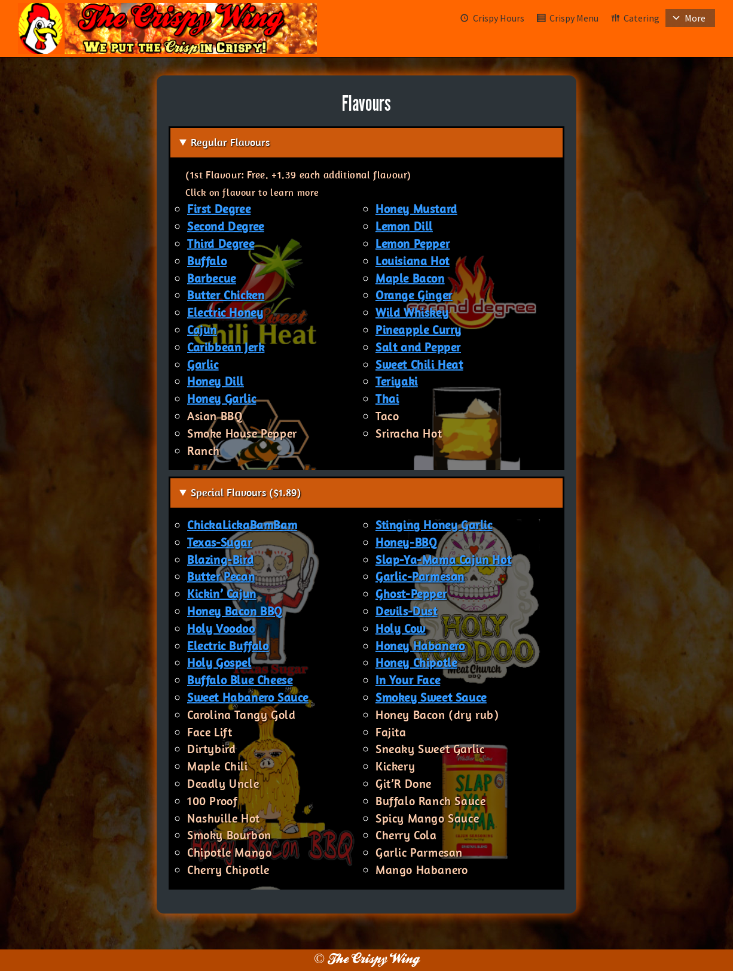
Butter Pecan (221, 576)
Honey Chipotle (416, 662)
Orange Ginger (414, 294)
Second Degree (225, 226)
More (695, 18)
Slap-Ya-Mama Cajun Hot (443, 559)
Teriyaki (396, 381)
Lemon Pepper (412, 243)
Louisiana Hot (412, 260)
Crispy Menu (573, 18)
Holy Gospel (219, 662)
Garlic (203, 364)
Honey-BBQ (405, 542)
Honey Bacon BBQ (234, 610)
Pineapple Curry (418, 329)
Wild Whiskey (411, 312)
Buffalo (207, 260)
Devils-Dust (406, 610)
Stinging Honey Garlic (434, 524)
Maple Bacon (410, 278)
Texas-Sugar (219, 542)
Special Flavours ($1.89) (246, 492)
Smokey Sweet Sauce (431, 697)
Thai (387, 398)
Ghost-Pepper (411, 593)
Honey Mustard (416, 208)
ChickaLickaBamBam (242, 524)
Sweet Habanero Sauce (248, 697)
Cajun (202, 329)
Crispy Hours (498, 18)
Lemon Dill (404, 226)
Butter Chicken (225, 294)
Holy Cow (400, 628)
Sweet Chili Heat (419, 364)
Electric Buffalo (228, 645)
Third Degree (220, 243)
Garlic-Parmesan (420, 576)
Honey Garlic (221, 398)
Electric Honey (225, 312)
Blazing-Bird (220, 559)
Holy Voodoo (221, 628)
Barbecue (211, 278)
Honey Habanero (420, 645)
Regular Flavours (230, 142)
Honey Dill (215, 381)
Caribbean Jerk (225, 346)
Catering (641, 18)
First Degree (219, 208)
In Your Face (407, 679)
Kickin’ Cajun (221, 593)
